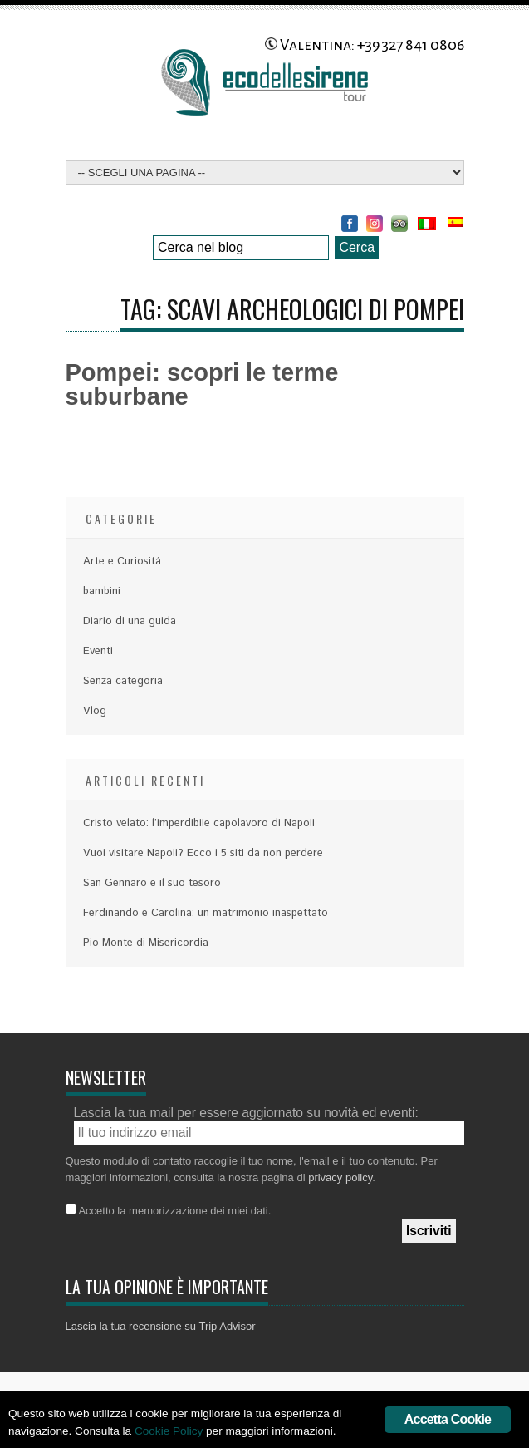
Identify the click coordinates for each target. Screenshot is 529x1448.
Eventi (98, 651)
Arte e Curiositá (122, 561)
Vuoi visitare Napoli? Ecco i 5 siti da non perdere (203, 853)
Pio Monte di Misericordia (145, 943)
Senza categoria (123, 681)
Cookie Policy (169, 1431)
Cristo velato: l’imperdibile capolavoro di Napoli (199, 823)
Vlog (94, 711)
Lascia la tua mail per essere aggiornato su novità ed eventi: (246, 1113)
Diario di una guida (129, 621)
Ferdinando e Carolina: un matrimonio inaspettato (205, 913)
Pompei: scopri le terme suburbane (202, 384)
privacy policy (340, 1177)
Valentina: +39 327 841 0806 (364, 45)
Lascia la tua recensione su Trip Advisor (161, 1326)
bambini (101, 591)
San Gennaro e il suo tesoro (152, 883)
